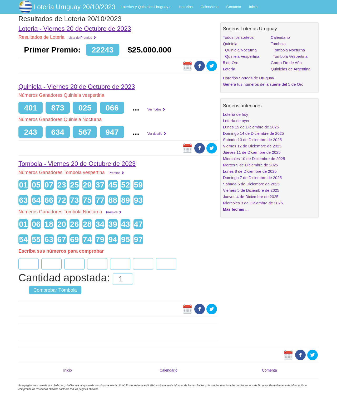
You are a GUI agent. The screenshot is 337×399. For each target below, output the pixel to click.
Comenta (269, 370)
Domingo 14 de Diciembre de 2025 (253, 133)
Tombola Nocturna (288, 50)
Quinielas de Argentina (290, 69)
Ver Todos (156, 109)
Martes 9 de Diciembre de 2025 (250, 165)
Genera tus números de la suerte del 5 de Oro (263, 84)
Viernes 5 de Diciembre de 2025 (251, 190)
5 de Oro (230, 62)
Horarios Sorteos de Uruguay (248, 78)
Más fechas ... (236, 209)
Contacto (233, 7)
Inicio (253, 7)
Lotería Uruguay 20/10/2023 (74, 7)
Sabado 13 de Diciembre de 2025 (252, 139)
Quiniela (230, 43)
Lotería (229, 69)
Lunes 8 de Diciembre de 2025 (250, 171)
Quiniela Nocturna (240, 50)
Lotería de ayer (236, 120)
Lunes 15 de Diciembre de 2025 (251, 127)
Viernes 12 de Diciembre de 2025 (252, 146)
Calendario (210, 7)
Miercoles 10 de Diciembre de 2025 (254, 158)
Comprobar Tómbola (55, 290)
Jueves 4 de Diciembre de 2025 (251, 196)
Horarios (186, 7)
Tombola (278, 43)
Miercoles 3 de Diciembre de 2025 (253, 203)
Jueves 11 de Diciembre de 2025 (252, 152)
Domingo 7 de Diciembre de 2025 (252, 177)
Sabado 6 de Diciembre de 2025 (251, 184)
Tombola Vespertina (289, 56)
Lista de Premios (82, 38)
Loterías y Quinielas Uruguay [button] (146, 7)
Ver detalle (156, 134)
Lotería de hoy (235, 114)
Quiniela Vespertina (241, 56)
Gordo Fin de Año (286, 62)
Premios (116, 173)
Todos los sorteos (238, 37)
